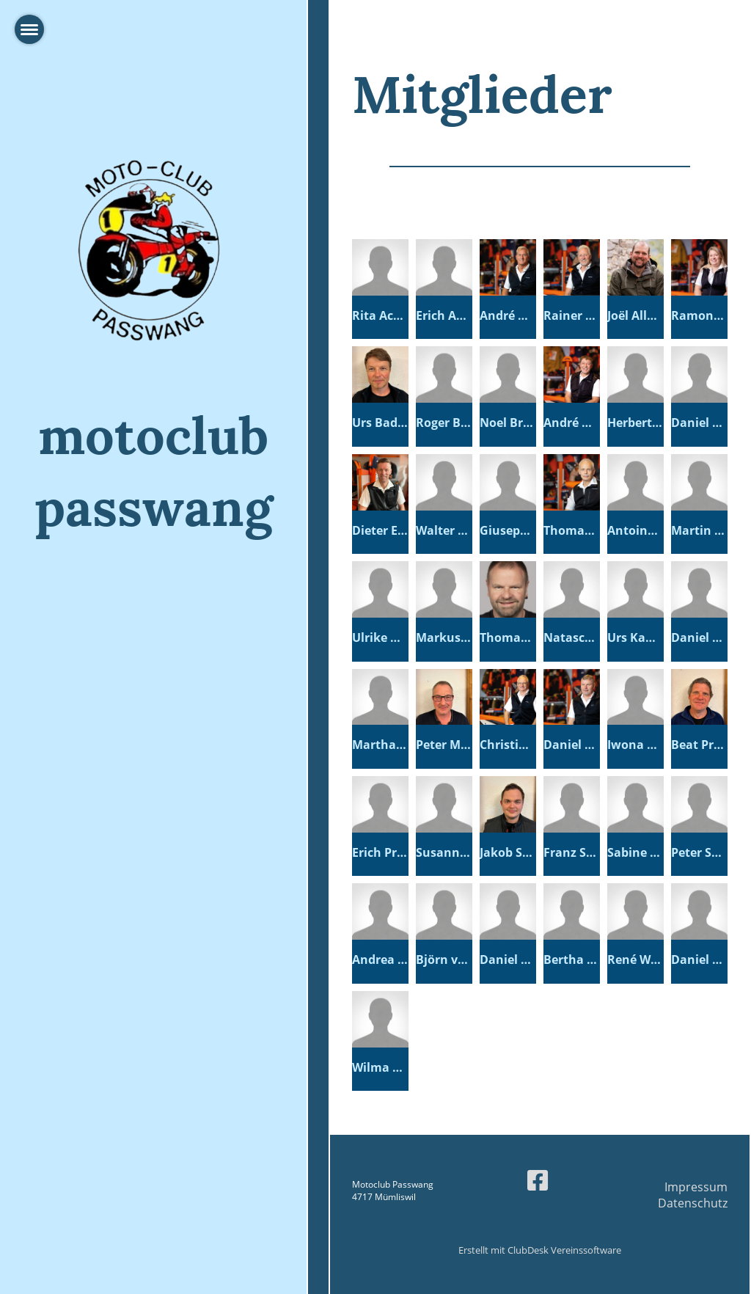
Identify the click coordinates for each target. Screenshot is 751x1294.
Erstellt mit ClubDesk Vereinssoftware (539, 1250)
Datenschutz (693, 1203)
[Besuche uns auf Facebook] (537, 1180)
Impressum (696, 1187)
